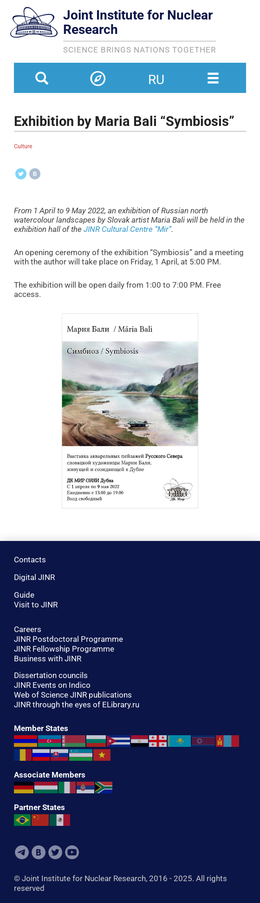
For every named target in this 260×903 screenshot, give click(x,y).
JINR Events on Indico (52, 685)
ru (156, 74)
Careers (27, 629)
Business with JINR (47, 658)
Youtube (72, 852)
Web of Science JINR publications (73, 694)
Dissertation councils (51, 675)
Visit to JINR (36, 604)
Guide (24, 595)
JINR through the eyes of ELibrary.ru (76, 704)
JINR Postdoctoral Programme (68, 639)
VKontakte (38, 852)
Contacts (30, 559)
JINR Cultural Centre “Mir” (127, 229)
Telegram (21, 852)
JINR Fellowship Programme (64, 648)
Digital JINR (34, 577)
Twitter (55, 852)
